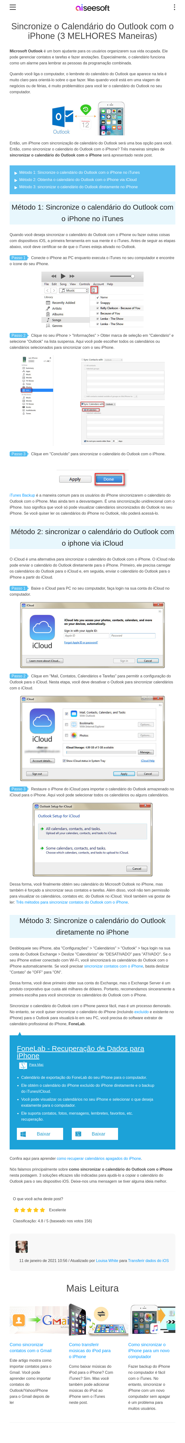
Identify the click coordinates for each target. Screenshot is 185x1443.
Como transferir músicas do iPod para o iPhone (90, 1350)
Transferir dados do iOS (148, 1261)
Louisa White (107, 1261)
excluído (141, 1012)
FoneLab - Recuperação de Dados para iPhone (80, 1052)
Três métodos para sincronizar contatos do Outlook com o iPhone (72, 902)
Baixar (44, 1134)
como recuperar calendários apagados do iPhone (99, 1158)
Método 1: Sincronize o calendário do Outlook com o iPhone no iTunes (79, 172)
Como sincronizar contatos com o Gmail (31, 1347)
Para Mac (36, 1065)
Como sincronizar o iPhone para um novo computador (149, 1350)
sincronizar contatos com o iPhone (113, 966)
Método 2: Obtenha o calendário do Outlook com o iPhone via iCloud (78, 180)
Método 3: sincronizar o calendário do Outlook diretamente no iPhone (78, 187)
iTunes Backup (22, 495)
